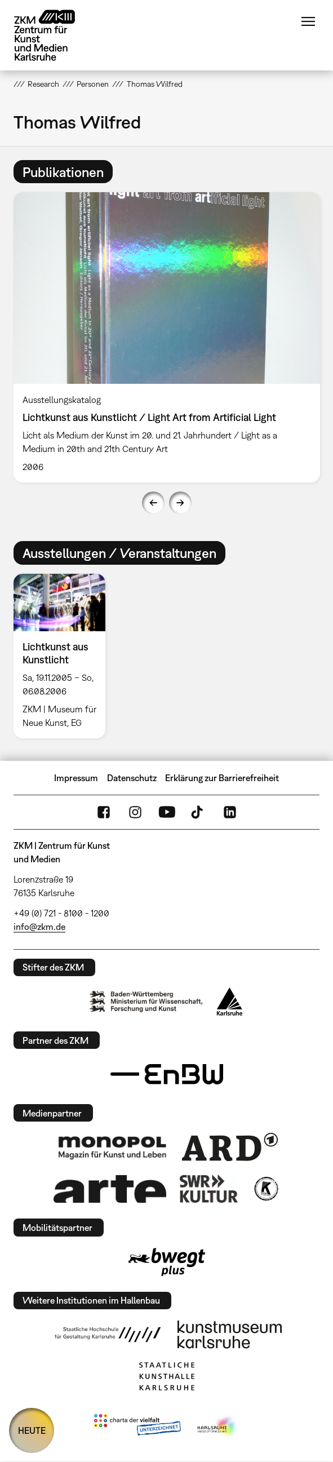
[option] (167, 337)
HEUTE (32, 1430)
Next (180, 502)
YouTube (167, 812)
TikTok (198, 812)
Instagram (135, 812)
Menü (308, 21)
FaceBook (103, 812)
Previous (153, 502)
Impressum (76, 778)
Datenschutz (132, 778)
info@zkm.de (39, 926)
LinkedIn (230, 812)
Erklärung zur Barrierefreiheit (222, 778)
